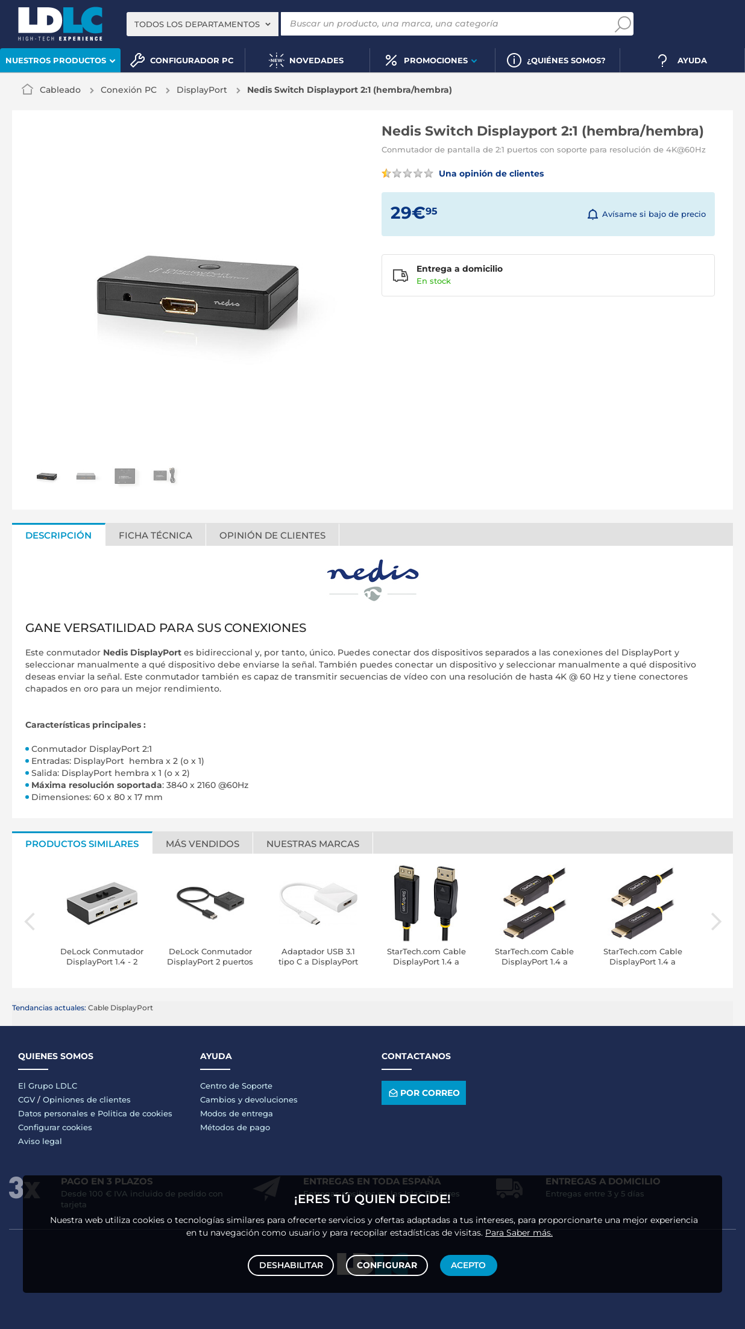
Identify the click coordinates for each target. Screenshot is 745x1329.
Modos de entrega (236, 1113)
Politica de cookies (135, 1113)
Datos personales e (58, 1113)
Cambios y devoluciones (249, 1099)
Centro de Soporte (236, 1085)
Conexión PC (129, 89)
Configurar (387, 1264)
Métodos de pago (235, 1127)
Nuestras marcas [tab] (312, 843)
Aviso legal (40, 1141)
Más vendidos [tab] (202, 843)
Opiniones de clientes (87, 1099)
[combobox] (202, 24)
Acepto (467, 1264)
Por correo (423, 1093)
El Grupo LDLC (47, 1085)
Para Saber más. (519, 1229)
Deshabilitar (292, 1264)
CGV (26, 1099)
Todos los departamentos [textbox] (197, 24)
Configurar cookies (55, 1127)
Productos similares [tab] (82, 843)
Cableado (60, 89)
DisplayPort (202, 89)
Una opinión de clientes (463, 173)
